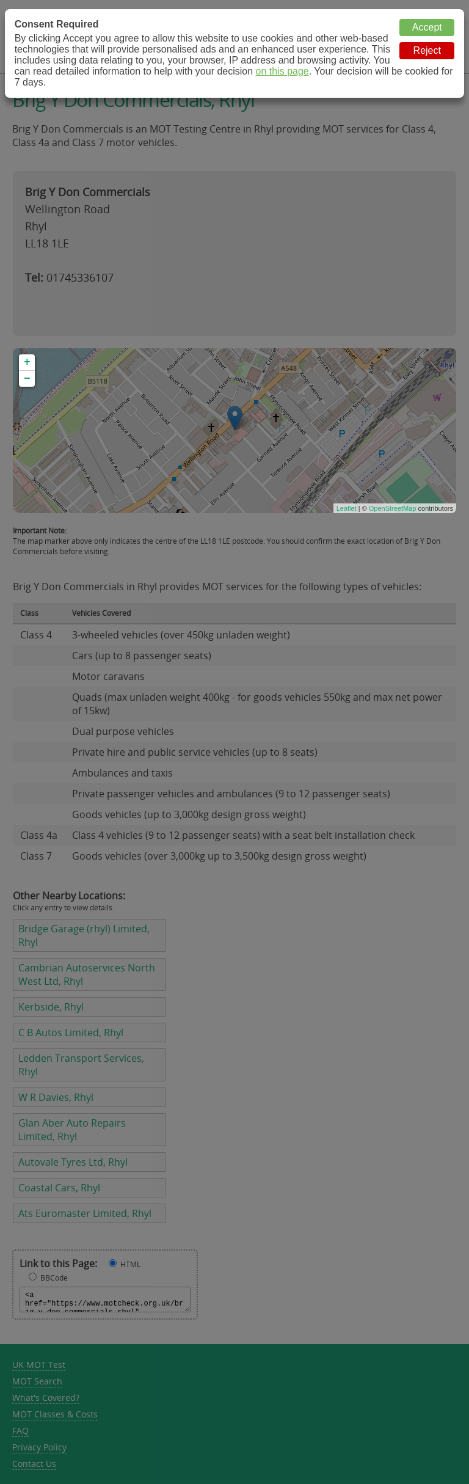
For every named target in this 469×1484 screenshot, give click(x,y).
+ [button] (27, 362)
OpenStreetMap (392, 508)
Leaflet (346, 508)
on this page (282, 71)
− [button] (27, 378)
